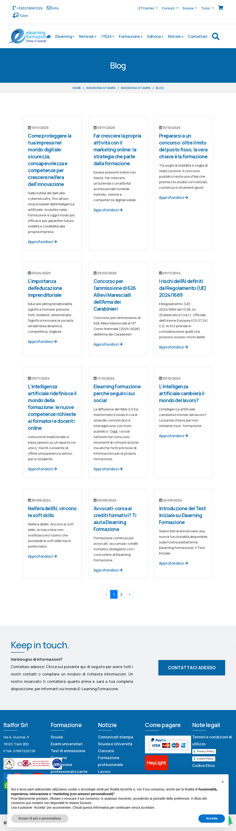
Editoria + (155, 36)
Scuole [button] (188, 8)
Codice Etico (203, 765)
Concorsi (59, 757)
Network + (88, 36)
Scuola (57, 737)
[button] (222, 781)
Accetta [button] (212, 818)
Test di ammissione (68, 750)
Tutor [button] (206, 8)
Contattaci (197, 36)
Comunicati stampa (115, 737)
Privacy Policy (205, 751)
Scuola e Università (115, 743)
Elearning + (64, 36)
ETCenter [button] (147, 8)
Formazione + (131, 36)
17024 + (107, 36)
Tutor (23, 15)
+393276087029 (29, 8)
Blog (160, 88)
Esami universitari (67, 743)
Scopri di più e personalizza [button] (39, 818)
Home (76, 88)
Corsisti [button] (168, 8)
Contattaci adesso (192, 668)
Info (55, 8)
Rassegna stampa (101, 88)
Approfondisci (42, 241)
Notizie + (175, 36)
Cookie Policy (205, 758)
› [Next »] (129, 594)
